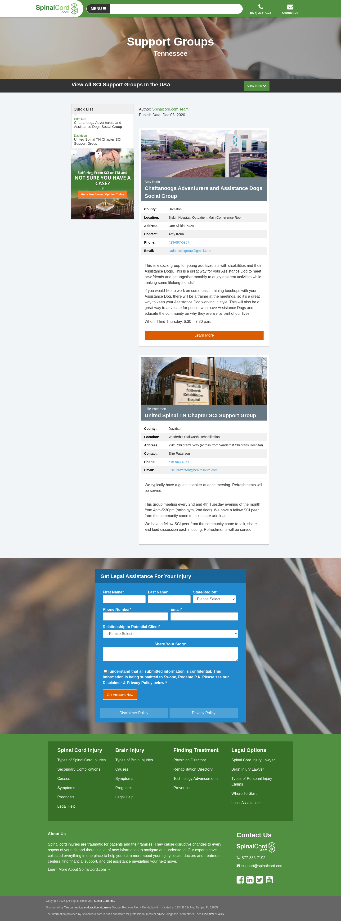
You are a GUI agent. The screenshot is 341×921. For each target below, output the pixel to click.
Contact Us (254, 835)
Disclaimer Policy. (213, 914)
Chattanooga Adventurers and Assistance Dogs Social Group (102, 123)
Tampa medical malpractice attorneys (87, 907)
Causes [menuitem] (63, 779)
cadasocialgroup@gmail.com (190, 251)
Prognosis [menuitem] (65, 797)
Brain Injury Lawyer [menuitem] (247, 769)
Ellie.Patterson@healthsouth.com (193, 470)
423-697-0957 (179, 242)
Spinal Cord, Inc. (104, 900)
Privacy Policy (203, 713)
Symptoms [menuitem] (66, 788)
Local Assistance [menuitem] (245, 803)
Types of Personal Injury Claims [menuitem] (251, 781)
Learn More (204, 335)
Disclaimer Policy (133, 713)
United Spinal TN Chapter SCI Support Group (102, 139)
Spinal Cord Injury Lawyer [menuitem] (253, 760)
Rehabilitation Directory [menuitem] (192, 769)
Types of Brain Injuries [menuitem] (134, 760)
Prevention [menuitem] (182, 788)
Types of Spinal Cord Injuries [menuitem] (81, 760)
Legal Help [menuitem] (66, 806)
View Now (256, 86)
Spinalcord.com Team (170, 109)
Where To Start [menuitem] (243, 793)
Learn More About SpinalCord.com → (79, 869)
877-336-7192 (253, 858)
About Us (57, 834)
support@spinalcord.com (262, 866)
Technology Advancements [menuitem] (195, 779)
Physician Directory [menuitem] (189, 760)
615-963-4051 (179, 462)
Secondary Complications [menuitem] (78, 769)
